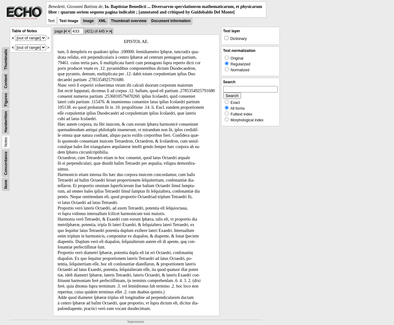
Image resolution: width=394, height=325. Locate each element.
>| (110, 31)
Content (6, 81)
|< (65, 31)
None (6, 184)
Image (88, 21)
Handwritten (6, 121)
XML (102, 21)
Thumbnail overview (129, 21)
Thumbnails (6, 59)
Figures (6, 99)
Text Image (68, 21)
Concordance (6, 163)
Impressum (135, 321)
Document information (171, 21)
